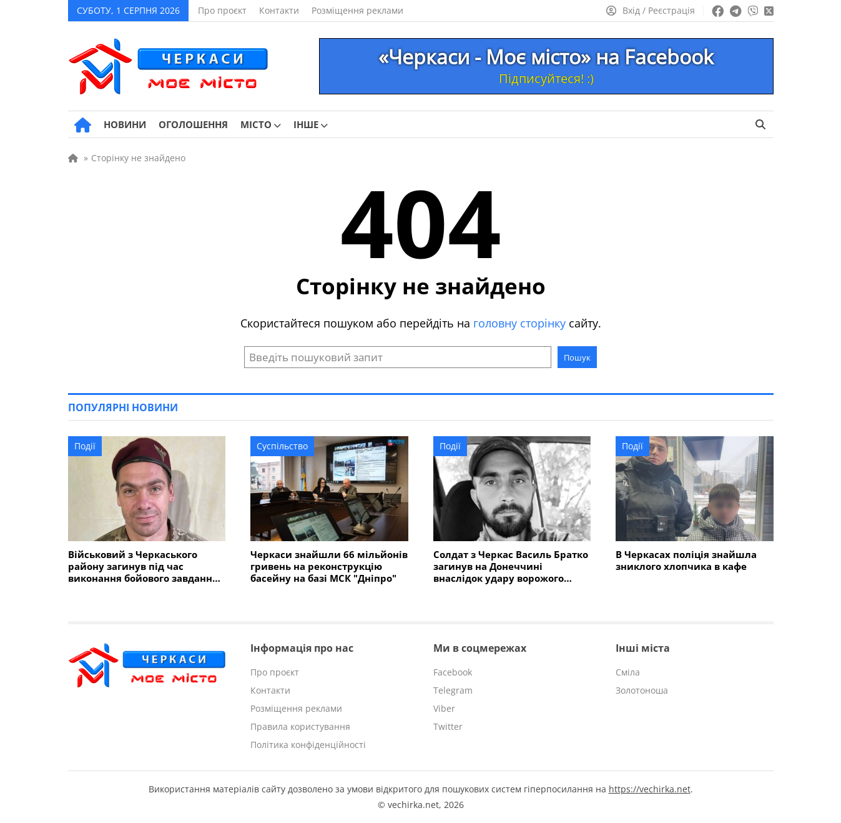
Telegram (453, 690)
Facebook (452, 672)
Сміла (628, 672)
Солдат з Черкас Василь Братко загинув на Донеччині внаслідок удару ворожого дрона (510, 566)
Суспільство (282, 446)
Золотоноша (642, 690)
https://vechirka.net (650, 789)
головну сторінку (519, 323)
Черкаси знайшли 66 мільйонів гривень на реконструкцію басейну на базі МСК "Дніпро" (329, 566)
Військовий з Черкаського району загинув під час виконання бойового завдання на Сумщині (143, 566)
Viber (444, 708)
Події (85, 446)
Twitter (448, 726)
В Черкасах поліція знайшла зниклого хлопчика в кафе (686, 560)
